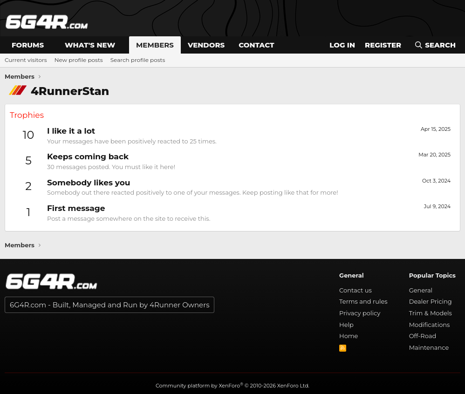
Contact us (355, 290)
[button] (51, 45)
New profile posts (79, 59)
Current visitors (26, 59)
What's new (90, 45)
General (420, 290)
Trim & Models (430, 313)
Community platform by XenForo (232, 385)
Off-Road (423, 336)
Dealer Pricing (430, 301)
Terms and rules (363, 301)
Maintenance (429, 347)
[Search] (435, 45)
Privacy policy (359, 313)
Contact (256, 45)
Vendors (206, 45)
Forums (28, 45)
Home (348, 336)
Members (155, 45)
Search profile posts (137, 59)
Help (346, 324)
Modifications (429, 324)
